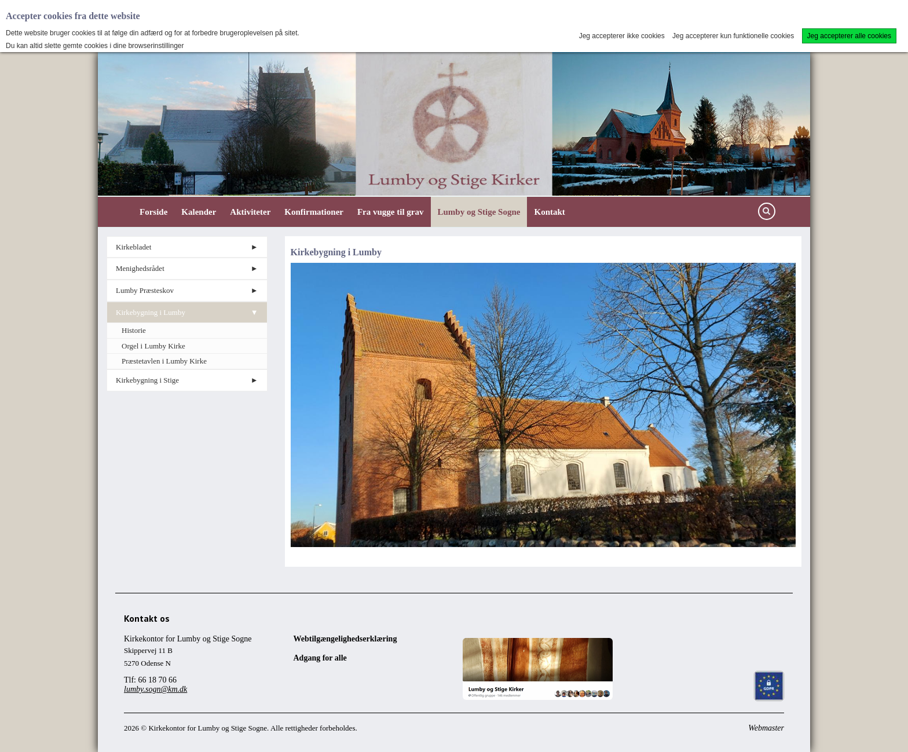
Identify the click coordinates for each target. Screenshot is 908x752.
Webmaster (766, 728)
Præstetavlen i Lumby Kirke (164, 361)
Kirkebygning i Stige (147, 380)
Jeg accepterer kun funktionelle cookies (733, 36)
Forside (153, 212)
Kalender (198, 212)
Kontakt (549, 212)
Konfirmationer (313, 212)
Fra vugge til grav (390, 212)
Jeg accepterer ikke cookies (622, 36)
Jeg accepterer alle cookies (849, 36)
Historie (134, 330)
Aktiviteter (250, 212)
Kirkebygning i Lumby (150, 312)
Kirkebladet (133, 247)
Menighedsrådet (140, 268)
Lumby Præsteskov (145, 290)
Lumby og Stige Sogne (479, 212)
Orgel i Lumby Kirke (153, 346)
